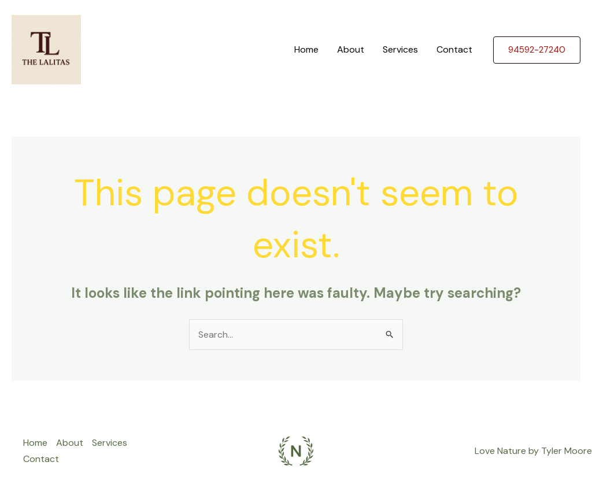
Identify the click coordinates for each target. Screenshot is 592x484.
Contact (454, 49)
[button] (536, 50)
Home (306, 49)
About (350, 49)
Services (400, 49)
